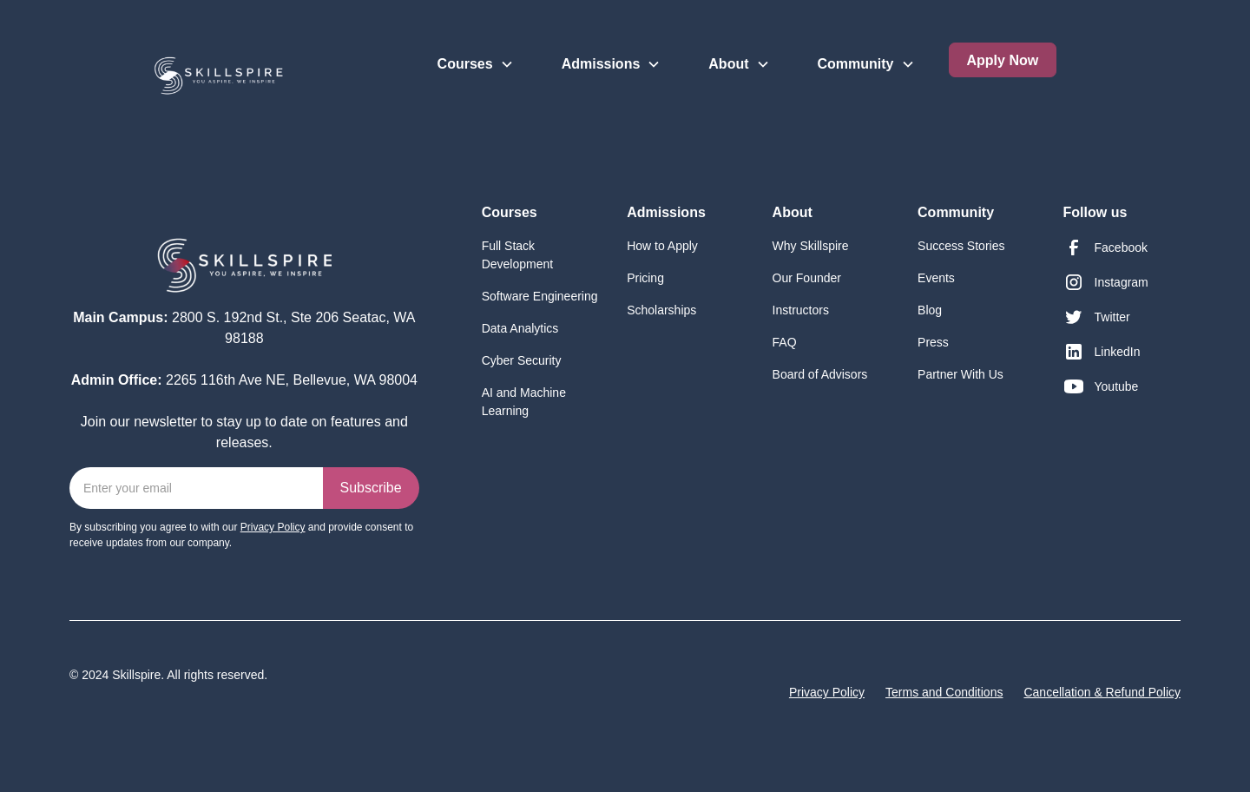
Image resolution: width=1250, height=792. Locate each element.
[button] (476, 49)
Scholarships (661, 310)
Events (936, 278)
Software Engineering (540, 296)
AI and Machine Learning (524, 402)
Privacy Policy (827, 692)
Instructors (801, 310)
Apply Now (1003, 60)
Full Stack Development (518, 255)
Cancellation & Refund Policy (1102, 692)
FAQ (785, 342)
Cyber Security (522, 360)
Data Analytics (520, 328)
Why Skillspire (811, 246)
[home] (174, 67)
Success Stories (961, 246)
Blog (930, 310)
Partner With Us (960, 374)
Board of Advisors (820, 374)
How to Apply (662, 246)
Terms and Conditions (944, 692)
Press (933, 342)
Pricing (645, 278)
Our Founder (807, 278)
